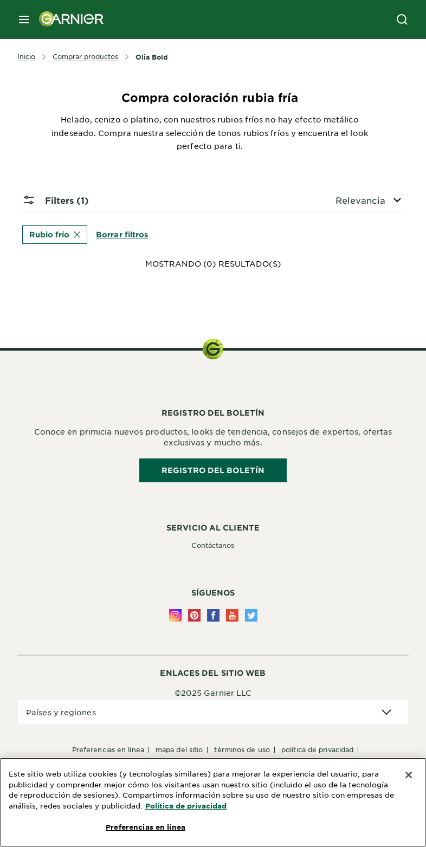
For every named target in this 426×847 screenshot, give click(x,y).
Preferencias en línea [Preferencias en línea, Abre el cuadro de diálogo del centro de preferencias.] (145, 827)
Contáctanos (212, 545)
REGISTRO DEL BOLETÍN (213, 470)
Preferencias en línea (108, 749)
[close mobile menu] (23, 19)
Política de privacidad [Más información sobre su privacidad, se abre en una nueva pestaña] (186, 805)
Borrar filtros (122, 233)
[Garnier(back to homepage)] (67, 19)
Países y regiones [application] (61, 712)
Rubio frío (54, 234)
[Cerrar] (409, 775)
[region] (213, 802)
